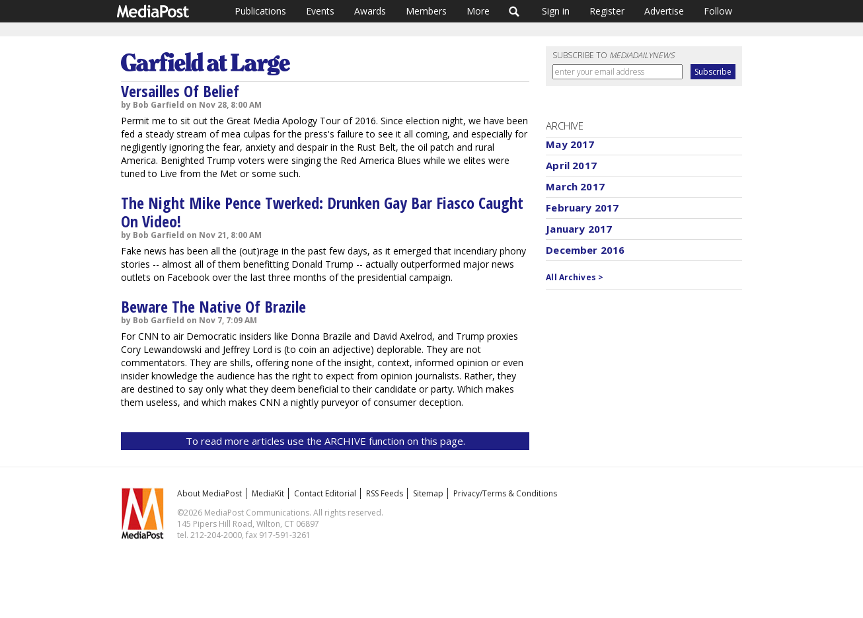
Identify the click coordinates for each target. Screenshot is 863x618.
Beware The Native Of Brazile (213, 306)
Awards (370, 11)
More (478, 11)
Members (426, 11)
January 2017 (579, 228)
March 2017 (575, 186)
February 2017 (582, 207)
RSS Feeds (384, 493)
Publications (260, 11)
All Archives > (574, 277)
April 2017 (571, 165)
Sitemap (428, 493)
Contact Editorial (325, 493)
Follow (718, 11)
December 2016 (585, 249)
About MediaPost (209, 493)
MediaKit (268, 493)
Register (606, 11)
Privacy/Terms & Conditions (505, 493)
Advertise (664, 11)
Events (320, 11)
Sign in (556, 11)
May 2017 (570, 144)
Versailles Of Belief (180, 91)
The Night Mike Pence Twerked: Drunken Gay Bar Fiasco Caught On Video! (322, 212)
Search (514, 11)
